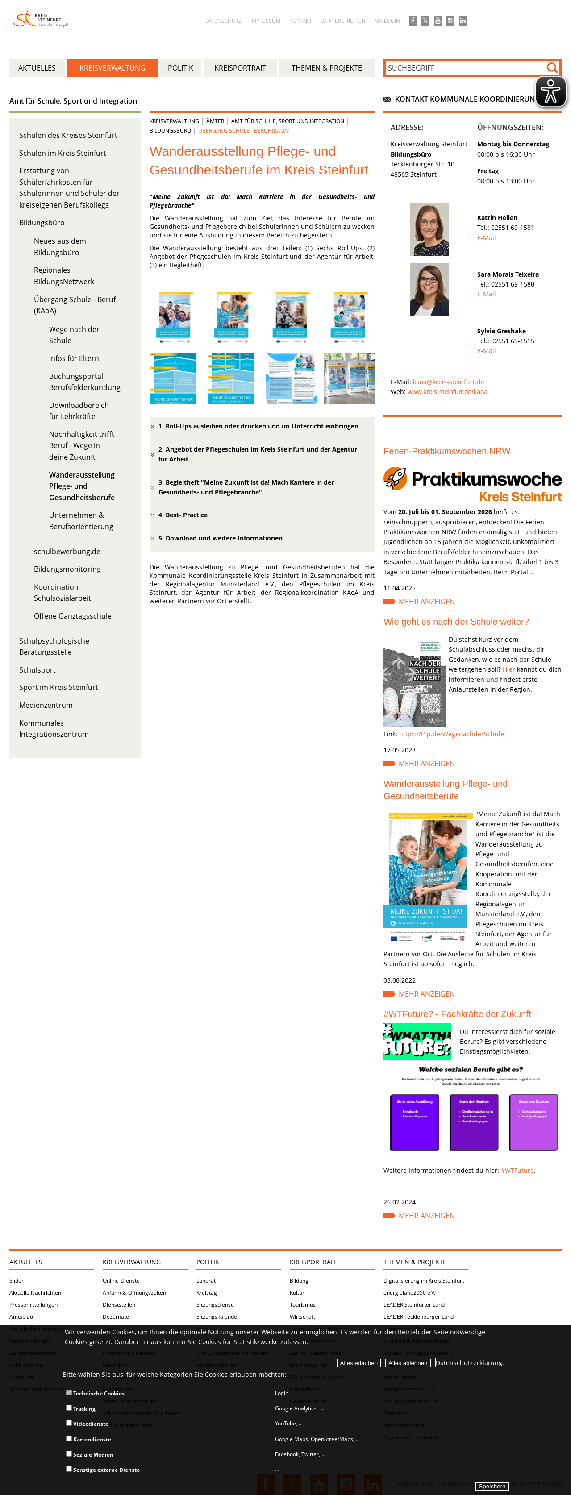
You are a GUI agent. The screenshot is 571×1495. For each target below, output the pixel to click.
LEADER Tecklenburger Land (418, 1317)
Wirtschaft (302, 1317)
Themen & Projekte (414, 1262)
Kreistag (206, 1292)
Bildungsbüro (42, 223)
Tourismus (303, 1304)
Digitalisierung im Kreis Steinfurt (423, 1280)
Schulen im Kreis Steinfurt (62, 153)
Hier (509, 669)
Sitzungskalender (217, 1317)
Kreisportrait (313, 1262)
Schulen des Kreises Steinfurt (68, 135)
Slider (16, 1280)
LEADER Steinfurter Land (414, 1304)
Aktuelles (25, 1262)
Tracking (81, 1408)
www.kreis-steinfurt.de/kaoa (448, 391)
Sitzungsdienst (214, 1304)
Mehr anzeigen (427, 601)
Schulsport (37, 670)
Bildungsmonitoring (67, 569)
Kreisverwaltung (174, 121)
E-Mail (486, 237)
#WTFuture (517, 1170)
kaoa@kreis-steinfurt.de (448, 382)
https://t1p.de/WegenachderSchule (451, 734)
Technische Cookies (95, 1393)
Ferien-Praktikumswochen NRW (446, 451)
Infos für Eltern (74, 358)
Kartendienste (88, 1439)
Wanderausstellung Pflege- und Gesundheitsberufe (82, 486)
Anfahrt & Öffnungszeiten (134, 1292)
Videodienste (87, 1424)
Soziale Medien (89, 1454)
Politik (207, 1262)
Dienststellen (119, 1304)
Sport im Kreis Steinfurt (58, 687)
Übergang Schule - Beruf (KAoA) (244, 130)
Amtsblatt (21, 1317)
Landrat (206, 1280)
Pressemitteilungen (33, 1304)
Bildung (299, 1280)
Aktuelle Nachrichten (35, 1292)
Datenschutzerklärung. (470, 1362)
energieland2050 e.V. (409, 1292)
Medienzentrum (46, 705)
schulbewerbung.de (67, 551)
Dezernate (116, 1317)
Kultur (297, 1292)
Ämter (215, 121)
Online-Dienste (121, 1280)
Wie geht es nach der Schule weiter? (456, 622)
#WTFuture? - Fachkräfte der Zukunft (457, 1014)
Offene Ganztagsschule (73, 616)
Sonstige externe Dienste (103, 1470)
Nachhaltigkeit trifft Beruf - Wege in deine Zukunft (81, 445)
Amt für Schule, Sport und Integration (73, 101)
